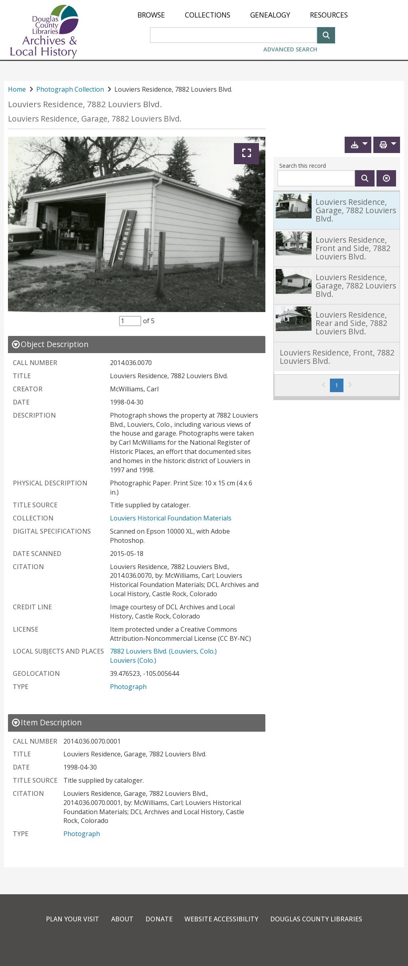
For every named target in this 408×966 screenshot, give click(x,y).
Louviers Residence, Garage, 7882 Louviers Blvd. (95, 118)
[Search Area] (233, 35)
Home (17, 89)
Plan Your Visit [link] (72, 919)
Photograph (128, 686)
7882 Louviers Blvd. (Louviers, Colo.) (163, 651)
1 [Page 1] (339, 385)
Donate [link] (159, 919)
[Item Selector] (130, 321)
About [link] (122, 919)
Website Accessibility (221, 919)
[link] (337, 210)
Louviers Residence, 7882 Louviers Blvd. (85, 104)
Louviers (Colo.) (133, 660)
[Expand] (246, 153)
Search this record (302, 165)
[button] (358, 145)
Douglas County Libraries (316, 919)
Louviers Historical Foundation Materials (170, 518)
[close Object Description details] (49, 344)
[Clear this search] (386, 178)
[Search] (326, 34)
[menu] (243, 15)
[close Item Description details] (46, 722)
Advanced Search (290, 49)
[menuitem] (151, 15)
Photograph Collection (70, 89)
